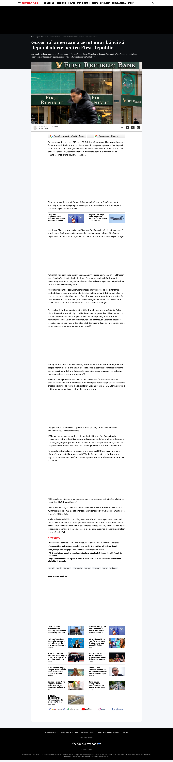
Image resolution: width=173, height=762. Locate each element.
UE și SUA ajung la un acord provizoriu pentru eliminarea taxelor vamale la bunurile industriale (97, 630)
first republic (78, 568)
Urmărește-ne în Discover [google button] (106, 136)
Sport (131, 3)
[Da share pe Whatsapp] (138, 127)
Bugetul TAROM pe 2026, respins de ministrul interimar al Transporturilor (98, 217)
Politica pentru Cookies (69, 732)
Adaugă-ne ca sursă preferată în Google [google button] (67, 136)
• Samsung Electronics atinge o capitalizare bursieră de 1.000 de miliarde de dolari (82, 546)
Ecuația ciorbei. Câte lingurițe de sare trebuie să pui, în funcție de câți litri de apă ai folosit (57, 685)
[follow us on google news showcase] (71, 709)
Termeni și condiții (88, 732)
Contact (125, 732)
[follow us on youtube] (86, 709)
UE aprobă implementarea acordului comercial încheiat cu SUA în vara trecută (56, 217)
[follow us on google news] (55, 709)
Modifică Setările (86, 738)
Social (95, 3)
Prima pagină (35, 37)
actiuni (51, 568)
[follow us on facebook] (117, 709)
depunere (67, 568)
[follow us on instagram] (102, 709)
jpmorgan (96, 568)
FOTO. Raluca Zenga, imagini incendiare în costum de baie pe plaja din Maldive (57, 670)
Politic (71, 3)
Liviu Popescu (43, 128)
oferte (105, 568)
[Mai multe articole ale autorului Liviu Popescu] (35, 127)
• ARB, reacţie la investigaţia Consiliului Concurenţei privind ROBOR (76, 550)
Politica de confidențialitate (108, 732)
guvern (87, 568)
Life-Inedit (105, 3)
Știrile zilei (49, 3)
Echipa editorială (51, 732)
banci (59, 568)
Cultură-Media (119, 3)
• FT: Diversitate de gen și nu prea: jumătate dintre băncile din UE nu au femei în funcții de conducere (85, 554)
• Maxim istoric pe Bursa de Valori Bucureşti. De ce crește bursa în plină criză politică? (83, 543)
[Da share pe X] (132, 127)
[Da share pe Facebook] (127, 127)
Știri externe (83, 3)
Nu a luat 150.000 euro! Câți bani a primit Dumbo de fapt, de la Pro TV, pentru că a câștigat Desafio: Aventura (98, 656)
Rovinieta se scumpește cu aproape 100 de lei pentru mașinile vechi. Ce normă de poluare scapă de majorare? (98, 685)
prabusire (113, 568)
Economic (61, 3)
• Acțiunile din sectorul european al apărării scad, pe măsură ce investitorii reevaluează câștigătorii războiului (84, 560)
